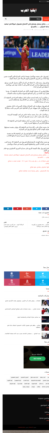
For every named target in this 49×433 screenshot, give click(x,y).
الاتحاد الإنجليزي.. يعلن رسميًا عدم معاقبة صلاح (32, 174)
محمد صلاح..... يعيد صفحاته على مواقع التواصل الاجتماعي (20, 312)
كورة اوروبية (31, 386)
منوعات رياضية (23, 389)
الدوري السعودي (12, 380)
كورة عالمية (24, 386)
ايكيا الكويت (7, 383)
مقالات (35, 389)
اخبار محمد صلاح (25, 32)
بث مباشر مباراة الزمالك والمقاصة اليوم (26, 320)
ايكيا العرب (30, 9)
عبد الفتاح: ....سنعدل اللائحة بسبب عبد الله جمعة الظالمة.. (20, 336)
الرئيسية (44, 20)
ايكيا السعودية (15, 383)
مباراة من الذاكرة (43, 389)
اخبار (46, 380)
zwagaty (28, 430)
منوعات (30, 389)
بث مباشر (39, 386)
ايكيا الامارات (23, 383)
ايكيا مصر (45, 386)
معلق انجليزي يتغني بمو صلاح (37, 170)
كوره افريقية (10, 386)
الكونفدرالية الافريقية (33, 383)
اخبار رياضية (40, 380)
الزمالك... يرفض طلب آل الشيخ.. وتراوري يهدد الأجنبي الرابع (20, 303)
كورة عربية (17, 386)
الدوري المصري (43, 383)
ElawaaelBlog (19, 430)
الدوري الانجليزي (22, 380)
